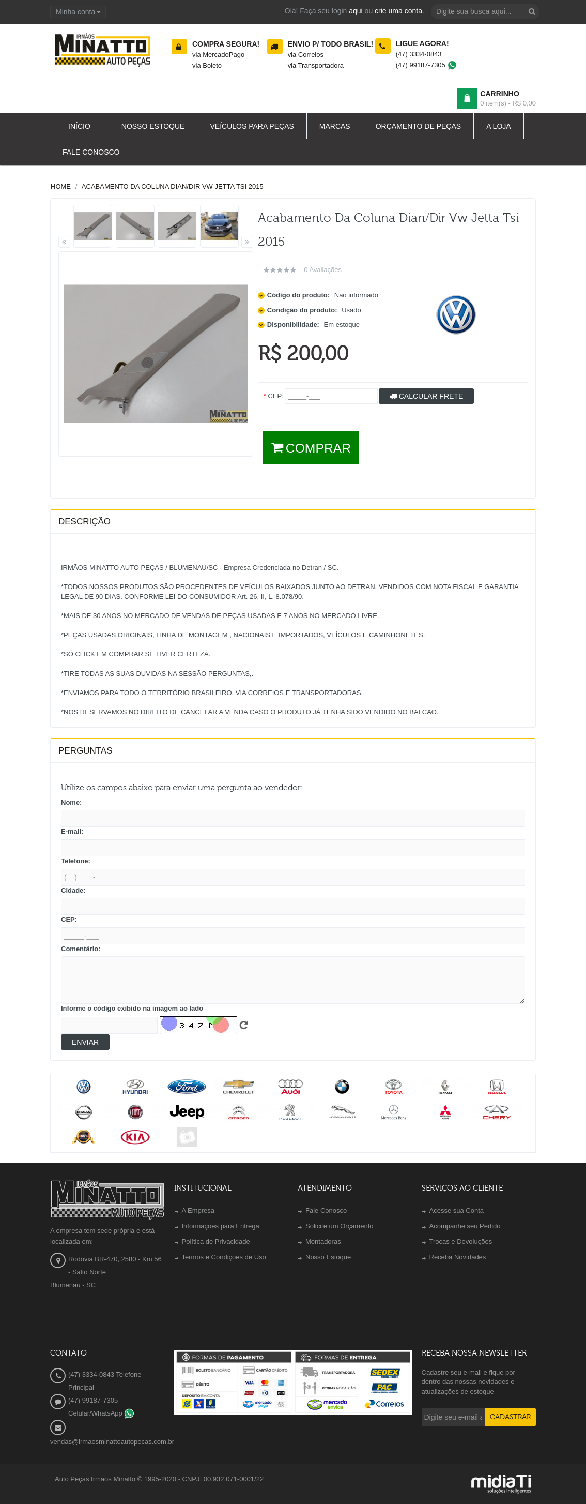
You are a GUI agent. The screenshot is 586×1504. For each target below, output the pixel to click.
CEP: (69, 919)
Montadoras (323, 1241)
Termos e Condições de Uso (224, 1257)
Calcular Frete (426, 396)
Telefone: (75, 861)
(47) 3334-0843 (419, 54)
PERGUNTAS (85, 751)
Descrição (84, 522)
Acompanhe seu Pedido (465, 1226)
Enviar (85, 1042)
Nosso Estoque (328, 1257)
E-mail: (72, 831)
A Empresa (198, 1210)
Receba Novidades (457, 1257)
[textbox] (485, 11)
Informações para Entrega (220, 1226)
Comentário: (81, 949)
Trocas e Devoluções (460, 1241)
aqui (355, 11)
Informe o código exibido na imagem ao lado (132, 1008)
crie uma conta (398, 11)
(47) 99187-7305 (427, 65)
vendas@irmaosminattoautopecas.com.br (112, 1442)
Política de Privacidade (216, 1241)
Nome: (71, 802)
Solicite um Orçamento (339, 1226)
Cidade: (73, 890)
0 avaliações (323, 270)
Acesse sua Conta (456, 1210)
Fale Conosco (326, 1210)
